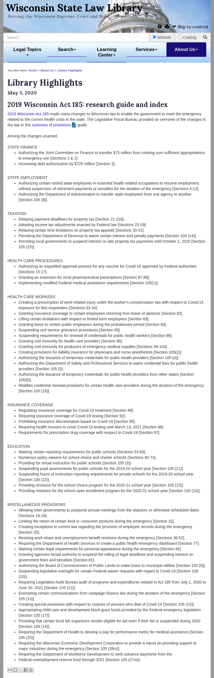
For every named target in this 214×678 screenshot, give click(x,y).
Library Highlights (69, 70)
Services (146, 49)
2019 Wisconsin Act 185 (28, 114)
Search (67, 49)
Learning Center (107, 52)
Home (32, 70)
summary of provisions (51, 125)
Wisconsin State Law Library (74, 7)
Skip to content (190, 26)
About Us (186, 49)
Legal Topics (27, 51)
